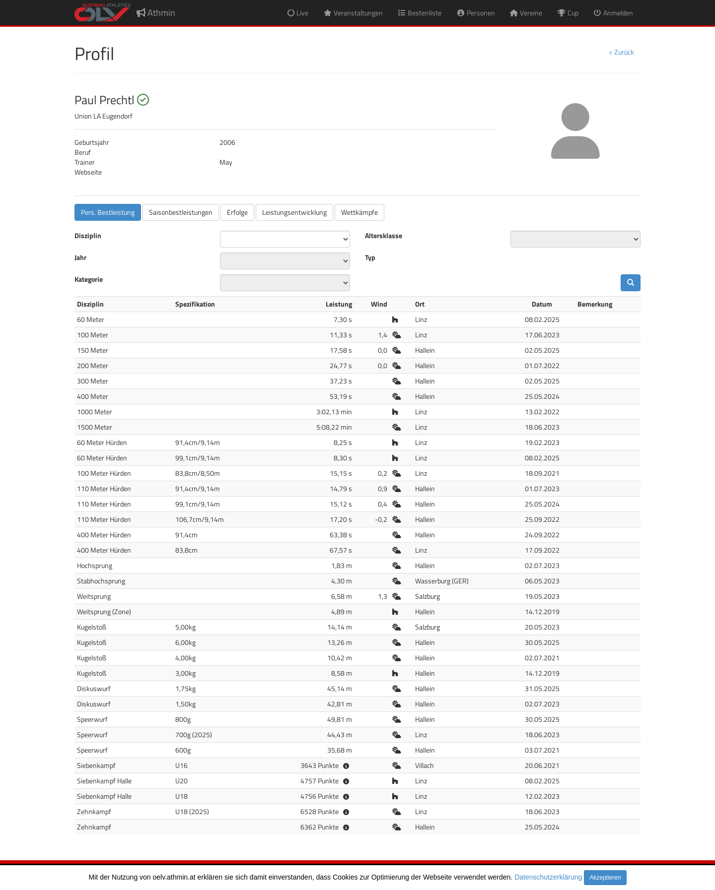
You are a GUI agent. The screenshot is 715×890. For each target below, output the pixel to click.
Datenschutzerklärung (548, 877)
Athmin (156, 12)
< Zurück (621, 52)
